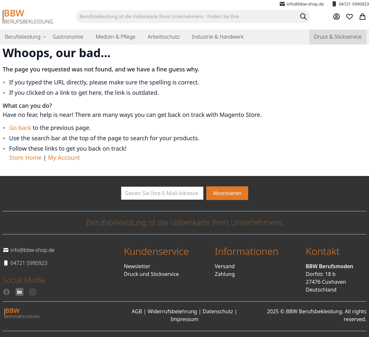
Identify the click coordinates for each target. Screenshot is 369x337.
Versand (225, 266)
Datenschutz (218, 311)
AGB (137, 311)
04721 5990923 (350, 4)
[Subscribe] (227, 193)
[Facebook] (6, 292)
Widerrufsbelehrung (172, 311)
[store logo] (28, 17)
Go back (20, 127)
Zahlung (225, 274)
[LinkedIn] (19, 292)
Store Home (25, 157)
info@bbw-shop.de (301, 4)
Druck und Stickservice (151, 274)
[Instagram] (32, 292)
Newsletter (137, 266)
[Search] (303, 16)
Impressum (184, 319)
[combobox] (193, 16)
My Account (64, 157)
